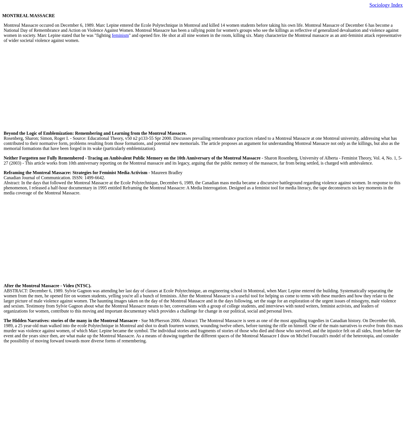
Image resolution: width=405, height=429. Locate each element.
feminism (120, 35)
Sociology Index (386, 5)
